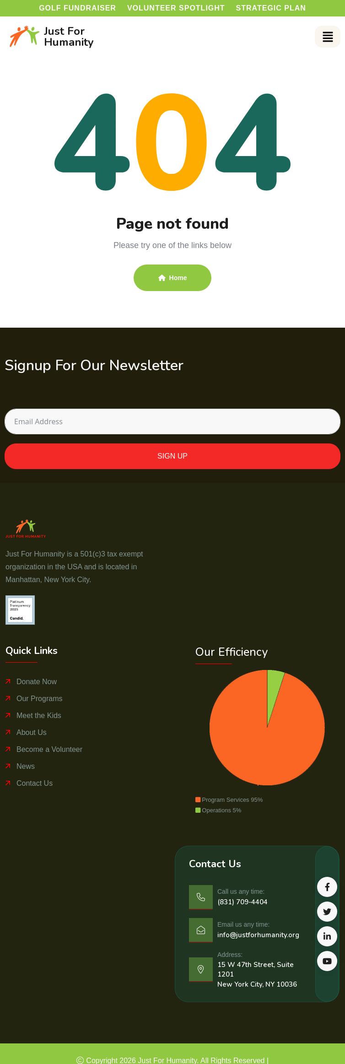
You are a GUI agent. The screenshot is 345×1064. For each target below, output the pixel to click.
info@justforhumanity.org (258, 935)
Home (172, 277)
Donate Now (36, 682)
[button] (327, 36)
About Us (31, 732)
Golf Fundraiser (77, 8)
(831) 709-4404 (242, 902)
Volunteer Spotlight (176, 8)
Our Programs (39, 698)
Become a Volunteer (49, 749)
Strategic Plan (271, 8)
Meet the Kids (38, 715)
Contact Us (34, 783)
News (25, 766)
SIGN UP (172, 456)
